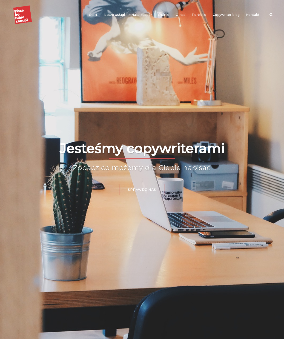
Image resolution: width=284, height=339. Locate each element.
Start (93, 15)
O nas (180, 15)
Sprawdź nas (142, 190)
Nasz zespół (141, 15)
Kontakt (252, 15)
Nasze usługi (114, 15)
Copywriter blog (226, 15)
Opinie (163, 15)
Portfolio (199, 15)
